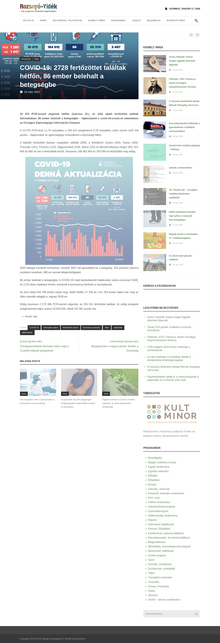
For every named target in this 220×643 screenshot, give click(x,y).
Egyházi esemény (158, 471)
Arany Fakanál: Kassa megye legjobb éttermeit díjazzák (182, 61)
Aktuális (28, 20)
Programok (118, 20)
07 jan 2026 (178, 203)
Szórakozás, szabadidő (161, 568)
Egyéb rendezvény (159, 466)
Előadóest (154, 480)
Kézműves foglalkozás (161, 524)
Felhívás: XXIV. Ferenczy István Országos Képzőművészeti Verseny (182, 83)
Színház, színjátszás (160, 564)
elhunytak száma (51, 327)
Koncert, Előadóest (159, 528)
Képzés (152, 520)
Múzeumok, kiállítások (161, 550)
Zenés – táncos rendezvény (164, 599)
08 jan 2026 (178, 154)
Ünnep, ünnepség (158, 586)
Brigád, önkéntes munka (162, 462)
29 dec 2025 (178, 265)
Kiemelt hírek (96, 20)
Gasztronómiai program (161, 506)
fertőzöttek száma (70, 327)
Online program (157, 555)
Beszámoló (154, 20)
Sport (151, 559)
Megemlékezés (157, 542)
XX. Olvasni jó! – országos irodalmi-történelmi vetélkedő (183, 193)
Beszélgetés (155, 457)
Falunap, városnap (159, 489)
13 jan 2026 (178, 110)
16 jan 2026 (178, 70)
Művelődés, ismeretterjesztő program (169, 546)
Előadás (153, 475)
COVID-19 (34, 327)
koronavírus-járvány (91, 327)
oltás (107, 327)
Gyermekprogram (158, 511)
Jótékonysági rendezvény (163, 515)
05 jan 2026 (178, 243)
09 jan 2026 (178, 136)
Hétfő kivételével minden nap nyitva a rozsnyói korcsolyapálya (182, 216)
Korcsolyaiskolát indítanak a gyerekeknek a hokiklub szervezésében (184, 127)
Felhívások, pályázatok (67, 20)
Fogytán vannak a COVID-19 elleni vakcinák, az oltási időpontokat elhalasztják (118, 403)
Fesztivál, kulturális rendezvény (166, 493)
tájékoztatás (27, 332)
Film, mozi (154, 497)
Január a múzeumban (180, 167)
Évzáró (152, 484)
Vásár (151, 590)
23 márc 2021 (32, 92)
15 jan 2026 (178, 92)
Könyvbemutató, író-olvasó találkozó (169, 537)
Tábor (151, 573)
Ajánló (136, 20)
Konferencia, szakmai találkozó (166, 533)
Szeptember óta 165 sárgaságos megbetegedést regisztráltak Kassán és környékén (78, 403)
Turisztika (153, 582)
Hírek (43, 20)
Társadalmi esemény (160, 577)
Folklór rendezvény (159, 502)
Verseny (153, 595)
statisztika (118, 327)
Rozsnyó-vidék (176, 20)
